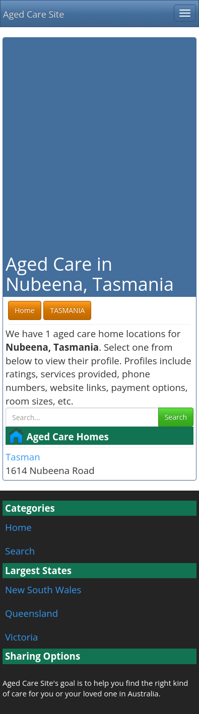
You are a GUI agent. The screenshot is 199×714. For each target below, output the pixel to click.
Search (176, 417)
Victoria (21, 636)
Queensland (31, 613)
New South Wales (43, 589)
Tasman (23, 456)
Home (18, 527)
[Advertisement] (99, 144)
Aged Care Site (33, 14)
